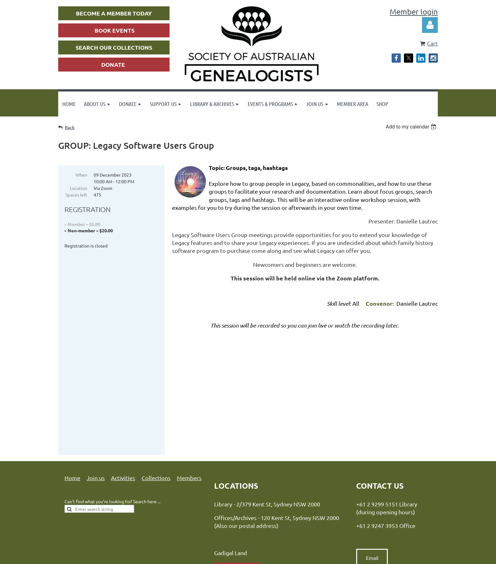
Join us (96, 373)
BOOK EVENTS (114, 30)
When (81, 175)
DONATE (113, 64)
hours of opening (257, 481)
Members (189, 373)
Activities (123, 373)
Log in (430, 25)
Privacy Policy (187, 519)
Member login (414, 11)
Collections (156, 373)
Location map (237, 464)
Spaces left (76, 194)
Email (372, 453)
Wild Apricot (362, 556)
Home (72, 373)
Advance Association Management (274, 519)
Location (78, 188)
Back (70, 127)
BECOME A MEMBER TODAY (114, 13)
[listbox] (412, 127)
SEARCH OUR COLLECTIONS (114, 47)
